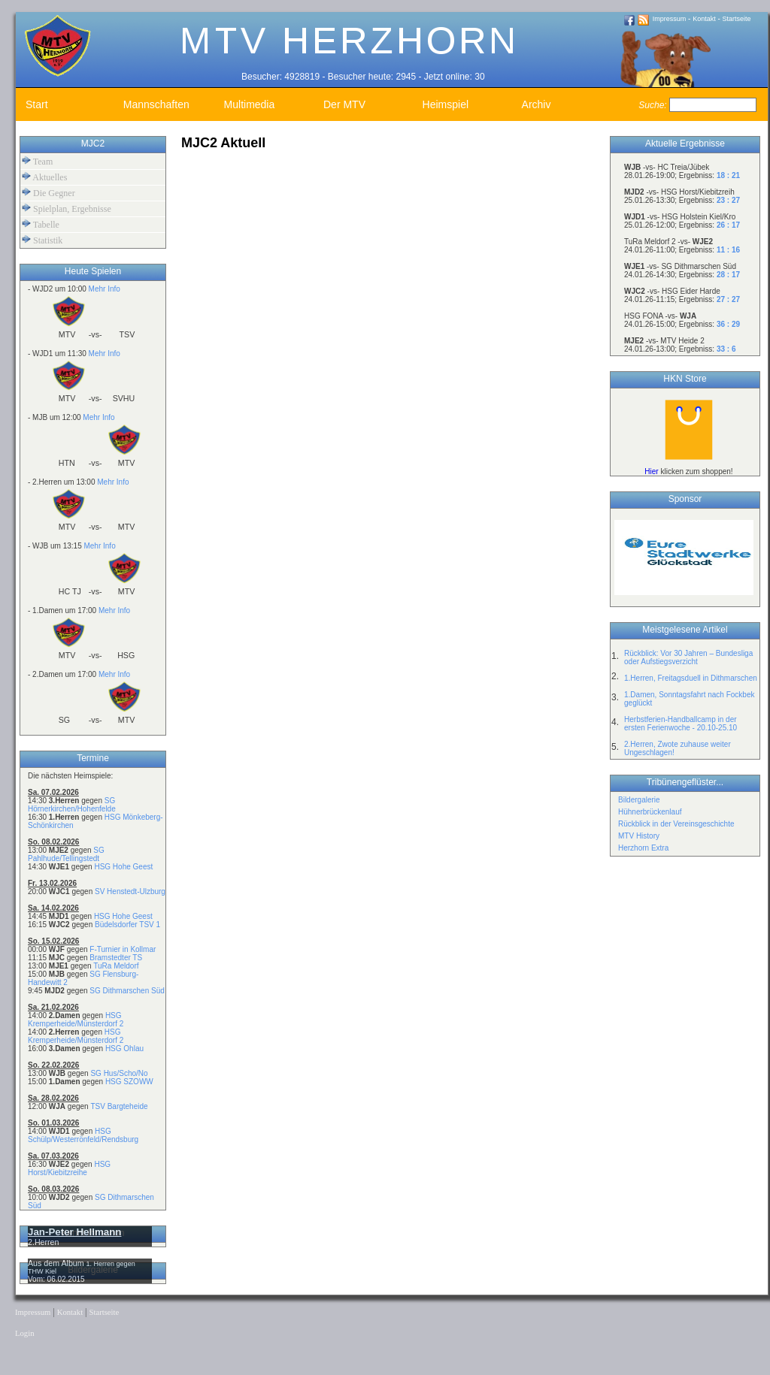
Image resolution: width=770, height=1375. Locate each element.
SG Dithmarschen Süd (127, 991)
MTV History (638, 836)
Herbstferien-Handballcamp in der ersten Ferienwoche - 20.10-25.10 (680, 723)
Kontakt (704, 19)
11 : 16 (728, 250)
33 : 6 (726, 349)
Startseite (737, 19)
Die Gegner (48, 192)
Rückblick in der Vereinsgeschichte (676, 824)
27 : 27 (728, 299)
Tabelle (40, 224)
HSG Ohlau (124, 1048)
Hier (651, 471)
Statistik (42, 240)
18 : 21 (728, 175)
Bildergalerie (639, 800)
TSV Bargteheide (118, 1106)
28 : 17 (728, 274)
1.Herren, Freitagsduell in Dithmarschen (690, 678)
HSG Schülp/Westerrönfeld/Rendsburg (83, 1135)
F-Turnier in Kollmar (122, 949)
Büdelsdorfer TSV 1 (127, 924)
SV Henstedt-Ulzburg (130, 891)
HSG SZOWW (129, 1081)
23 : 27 (728, 200)
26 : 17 (728, 225)
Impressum (670, 19)
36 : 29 (728, 324)
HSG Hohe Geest (123, 867)
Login (24, 1333)
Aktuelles (44, 177)
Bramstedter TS (115, 957)
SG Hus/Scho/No (118, 1073)
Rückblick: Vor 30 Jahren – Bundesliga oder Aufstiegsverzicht (688, 657)
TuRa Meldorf (115, 966)
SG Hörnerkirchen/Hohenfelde (72, 804)
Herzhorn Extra (643, 848)
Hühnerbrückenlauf (650, 812)
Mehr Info (104, 289)
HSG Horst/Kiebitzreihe (69, 1168)
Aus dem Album (57, 1263)
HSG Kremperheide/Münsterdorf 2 (75, 1019)
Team (37, 161)
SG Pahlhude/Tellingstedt (66, 854)
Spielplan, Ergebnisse (66, 208)
